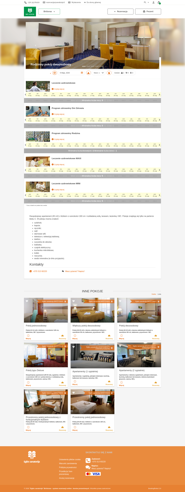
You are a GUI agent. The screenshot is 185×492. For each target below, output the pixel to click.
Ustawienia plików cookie (70, 459)
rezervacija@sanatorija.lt (54, 2)
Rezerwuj (62, 336)
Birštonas (49, 11)
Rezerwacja (121, 11)
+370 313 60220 (31, 2)
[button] (36, 45)
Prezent (148, 11)
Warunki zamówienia (68, 463)
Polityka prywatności (68, 467)
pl (146, 2)
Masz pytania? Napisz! (75, 271)
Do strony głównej (92, 2)
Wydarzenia (74, 2)
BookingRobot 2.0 (154, 488)
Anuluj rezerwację (66, 478)
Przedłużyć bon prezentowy (65, 472)
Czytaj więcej (58, 89)
